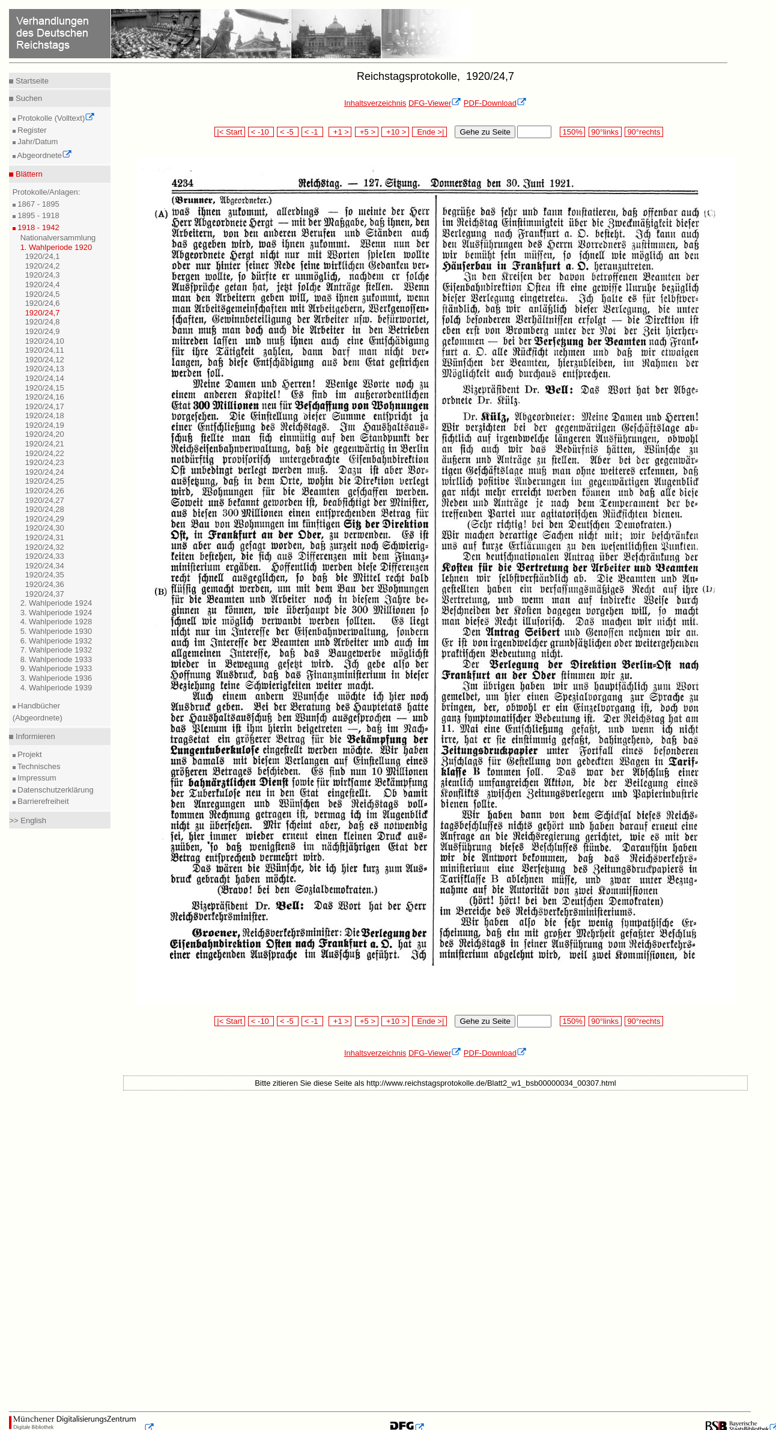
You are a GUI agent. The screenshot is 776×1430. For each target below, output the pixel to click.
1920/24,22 (44, 453)
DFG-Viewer (434, 103)
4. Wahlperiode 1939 (56, 687)
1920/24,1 (42, 256)
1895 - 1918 (37, 215)
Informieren (34, 736)
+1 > (340, 131)
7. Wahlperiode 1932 (56, 649)
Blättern (27, 173)
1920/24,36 (44, 584)
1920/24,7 (42, 312)
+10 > (395, 131)
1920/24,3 (42, 274)
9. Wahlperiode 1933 (56, 668)
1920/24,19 (44, 425)
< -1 (312, 131)
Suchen (27, 98)
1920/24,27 (44, 500)
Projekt (29, 754)
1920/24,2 (42, 265)
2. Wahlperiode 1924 (56, 602)
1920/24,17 (44, 406)
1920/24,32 (44, 547)
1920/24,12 (44, 359)
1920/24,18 (44, 415)
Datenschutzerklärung (55, 789)
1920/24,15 (44, 387)
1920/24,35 (44, 574)
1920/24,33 (44, 556)
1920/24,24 (44, 471)
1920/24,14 (44, 378)
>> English (27, 820)
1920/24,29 (44, 518)
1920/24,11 (44, 349)
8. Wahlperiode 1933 (56, 659)
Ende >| (429, 131)
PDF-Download (495, 103)
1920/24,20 (44, 434)
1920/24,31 (44, 537)
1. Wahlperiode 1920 (56, 247)
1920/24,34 (44, 565)
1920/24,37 (44, 593)
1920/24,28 (44, 509)
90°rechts (643, 131)
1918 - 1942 (37, 227)
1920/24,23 (44, 462)
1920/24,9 (42, 331)
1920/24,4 (42, 284)
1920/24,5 (42, 294)
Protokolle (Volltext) (55, 118)
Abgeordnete (44, 155)
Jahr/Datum (37, 141)
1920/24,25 (44, 480)
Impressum (36, 777)
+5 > (367, 131)
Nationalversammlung (58, 237)
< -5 (287, 131)
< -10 (261, 131)
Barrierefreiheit (42, 801)
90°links (605, 131)
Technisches (38, 766)
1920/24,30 (44, 527)
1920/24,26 (44, 490)
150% (572, 131)
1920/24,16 (44, 396)
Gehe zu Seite (484, 131)
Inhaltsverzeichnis (375, 103)
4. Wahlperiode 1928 (56, 621)
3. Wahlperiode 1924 (56, 612)
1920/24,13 (44, 368)
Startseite (31, 80)
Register (31, 130)
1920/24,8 (42, 321)
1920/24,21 (44, 443)
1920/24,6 (42, 303)
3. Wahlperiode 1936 (56, 678)
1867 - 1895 (37, 203)
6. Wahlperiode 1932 (56, 640)
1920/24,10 (44, 340)
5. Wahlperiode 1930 (56, 631)
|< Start (229, 131)
